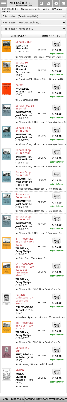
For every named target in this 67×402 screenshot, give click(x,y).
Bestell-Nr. (46, 35)
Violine (46, 9)
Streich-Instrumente (30, 9)
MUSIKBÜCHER (10, 9)
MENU (3, 3)
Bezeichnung (17, 35)
